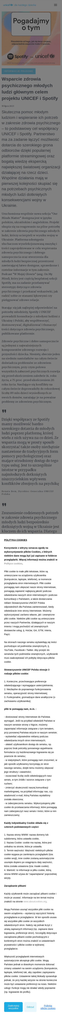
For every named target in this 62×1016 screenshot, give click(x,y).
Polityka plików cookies (48, 1007)
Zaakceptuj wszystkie (13, 1007)
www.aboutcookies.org (35, 901)
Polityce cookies (13, 563)
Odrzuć (30, 1007)
